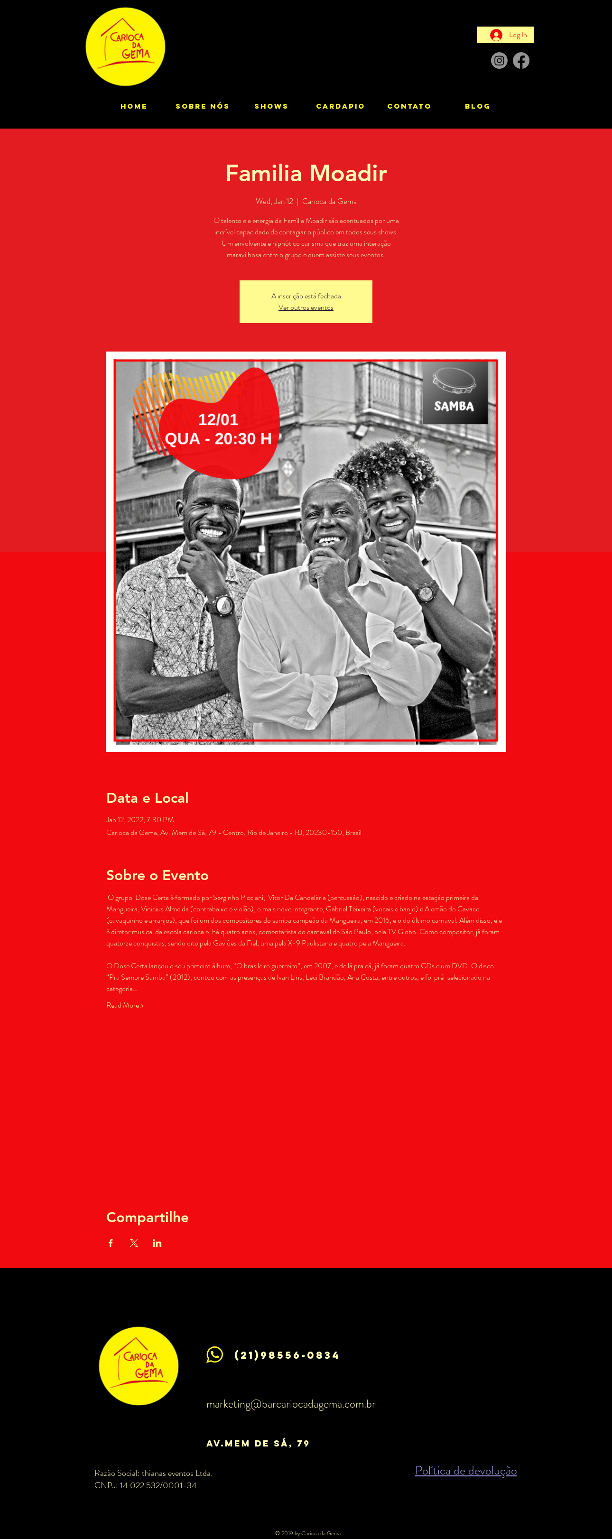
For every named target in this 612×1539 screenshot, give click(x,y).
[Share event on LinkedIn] (157, 1243)
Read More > (125, 1005)
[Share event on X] (134, 1243)
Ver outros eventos (306, 307)
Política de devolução (466, 1470)
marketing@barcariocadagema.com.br (291, 1404)
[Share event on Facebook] (110, 1243)
